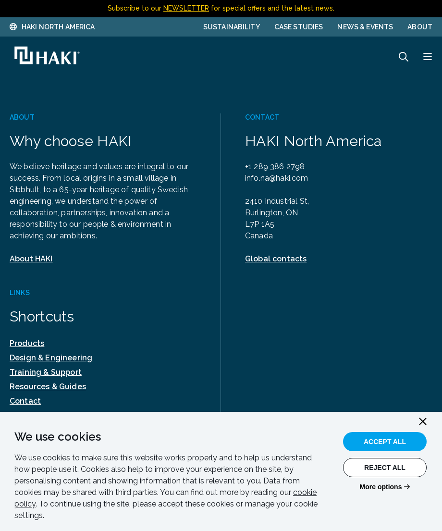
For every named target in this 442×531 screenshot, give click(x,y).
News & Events (365, 27)
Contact (25, 401)
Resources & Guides (48, 386)
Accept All (385, 441)
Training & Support (46, 372)
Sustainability (231, 27)
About (419, 27)
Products (27, 343)
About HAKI (31, 258)
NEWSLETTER (186, 8)
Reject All (384, 467)
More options (381, 487)
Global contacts (276, 258)
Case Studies (298, 27)
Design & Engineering (51, 357)
